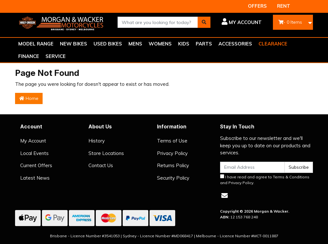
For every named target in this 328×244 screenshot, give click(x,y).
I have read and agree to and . (264, 179)
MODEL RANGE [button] (35, 44)
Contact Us (100, 165)
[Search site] (204, 22)
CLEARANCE (272, 44)
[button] (241, 22)
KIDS (183, 44)
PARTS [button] (204, 44)
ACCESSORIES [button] (235, 44)
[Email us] (224, 195)
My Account (33, 141)
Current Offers (36, 165)
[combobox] (158, 22)
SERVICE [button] (55, 56)
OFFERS (257, 6)
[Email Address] (252, 167)
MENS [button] (135, 44)
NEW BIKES (73, 44)
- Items (290, 22)
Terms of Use (172, 141)
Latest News (35, 178)
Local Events (34, 153)
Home (28, 98)
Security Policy (173, 178)
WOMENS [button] (160, 44)
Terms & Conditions (291, 177)
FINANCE (28, 56)
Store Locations (106, 153)
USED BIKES (108, 44)
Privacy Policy (172, 153)
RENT (283, 6)
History (96, 141)
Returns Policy (173, 165)
